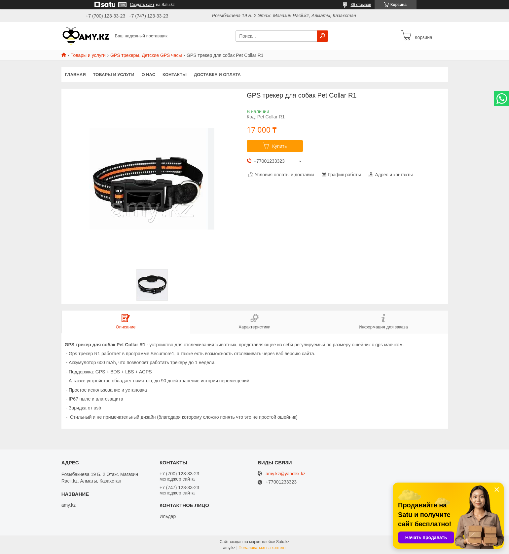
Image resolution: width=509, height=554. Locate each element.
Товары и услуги (88, 55)
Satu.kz (282, 541)
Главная (75, 74)
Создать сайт (142, 4)
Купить (279, 146)
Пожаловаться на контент (262, 547)
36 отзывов (360, 4)
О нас (148, 74)
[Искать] (322, 36)
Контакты (175, 74)
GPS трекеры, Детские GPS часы (146, 55)
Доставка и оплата (217, 74)
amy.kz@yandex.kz (286, 473)
